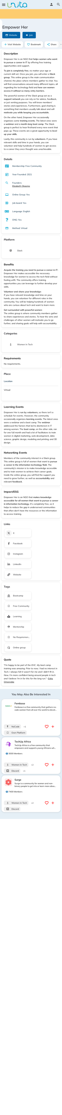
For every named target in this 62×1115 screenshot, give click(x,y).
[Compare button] (53, 726)
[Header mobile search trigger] (58, 4)
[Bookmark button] (47, 726)
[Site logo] (17, 5)
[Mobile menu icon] (4, 5)
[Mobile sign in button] (51, 4)
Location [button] (8, 381)
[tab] (31, 382)
